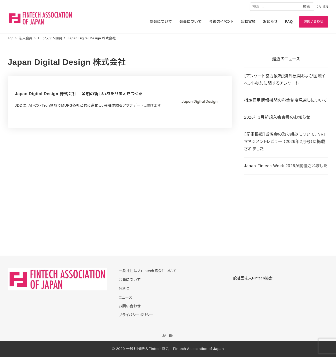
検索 (306, 7)
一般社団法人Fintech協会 (250, 278)
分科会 (124, 289)
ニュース (125, 297)
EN (325, 7)
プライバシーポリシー (136, 315)
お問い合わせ (130, 306)
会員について (130, 280)
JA (319, 7)
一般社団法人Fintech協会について (148, 271)
